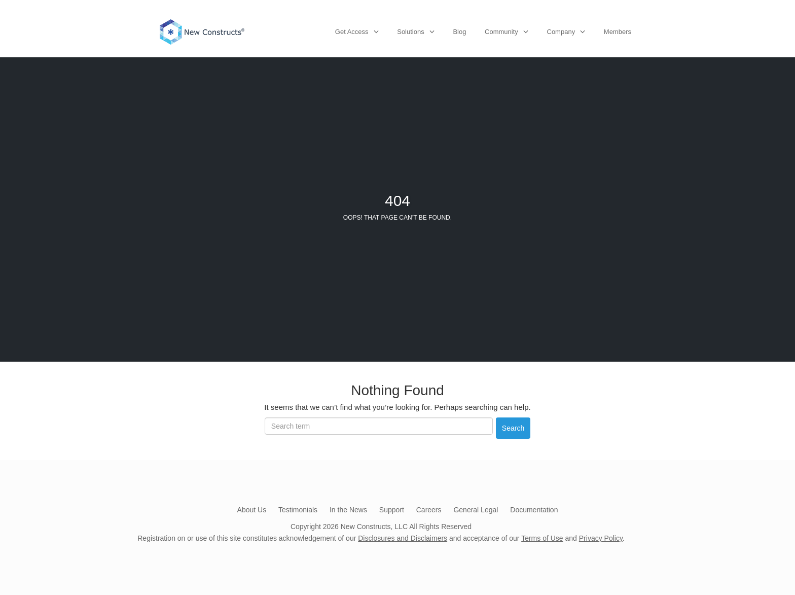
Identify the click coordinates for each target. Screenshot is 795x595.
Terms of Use (542, 538)
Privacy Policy (601, 538)
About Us (252, 510)
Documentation (534, 510)
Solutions (410, 32)
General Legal (475, 510)
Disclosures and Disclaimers (402, 538)
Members (617, 32)
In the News (348, 510)
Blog (459, 32)
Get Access (352, 32)
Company (561, 32)
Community (501, 32)
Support (391, 510)
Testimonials (297, 510)
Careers (429, 510)
